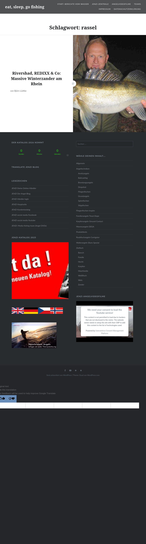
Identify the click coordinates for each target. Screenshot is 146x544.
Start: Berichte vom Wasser (73, 4)
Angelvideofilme (121, 4)
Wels (80, 280)
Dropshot (82, 187)
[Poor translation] (12, 399)
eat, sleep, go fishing (24, 6)
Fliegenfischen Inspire (85, 210)
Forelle (81, 257)
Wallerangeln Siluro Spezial (87, 243)
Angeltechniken (83, 169)
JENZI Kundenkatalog (21, 209)
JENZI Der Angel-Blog (21, 193)
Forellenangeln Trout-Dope (87, 216)
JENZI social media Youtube (23, 220)
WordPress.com (93, 375)
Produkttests (81, 232)
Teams (137, 4)
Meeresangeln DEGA (85, 226)
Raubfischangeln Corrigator (88, 237)
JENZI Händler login (20, 199)
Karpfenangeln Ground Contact (89, 221)
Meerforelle (83, 271)
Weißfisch (82, 275)
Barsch (81, 252)
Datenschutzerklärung (127, 9)
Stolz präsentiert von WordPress (59, 375)
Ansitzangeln (83, 173)
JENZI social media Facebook (24, 215)
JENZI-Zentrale (100, 4)
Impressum (105, 9)
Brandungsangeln (85, 182)
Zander (81, 284)
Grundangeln (83, 196)
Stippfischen (83, 205)
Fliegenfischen (84, 192)
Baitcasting (83, 178)
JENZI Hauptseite (19, 204)
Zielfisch (79, 248)
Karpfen (81, 266)
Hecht (80, 262)
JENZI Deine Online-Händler (24, 188)
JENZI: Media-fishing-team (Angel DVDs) (29, 226)
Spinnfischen (83, 201)
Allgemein (80, 163)
